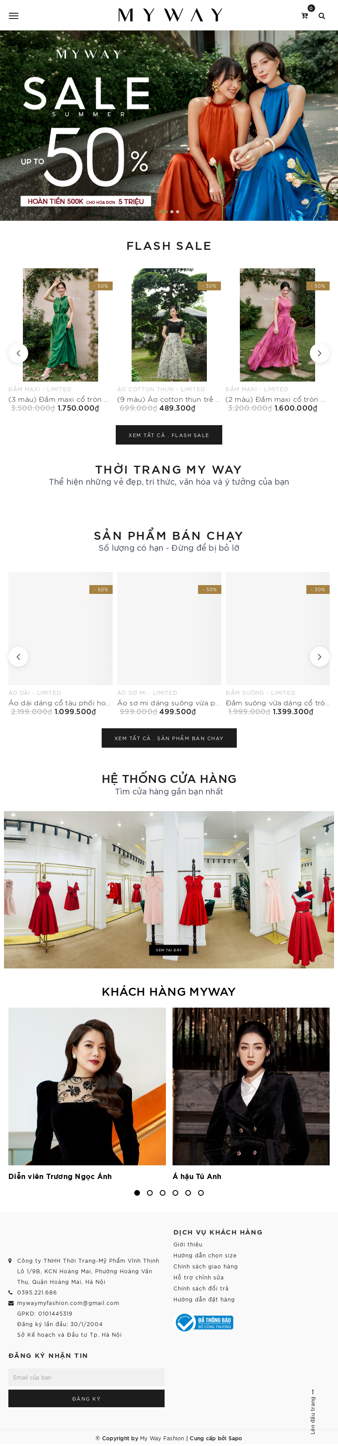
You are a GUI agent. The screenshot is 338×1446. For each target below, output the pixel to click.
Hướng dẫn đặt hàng (204, 1299)
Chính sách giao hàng (205, 1266)
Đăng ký (86, 1398)
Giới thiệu (187, 1244)
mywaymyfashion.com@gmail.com (68, 1302)
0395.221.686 (37, 1292)
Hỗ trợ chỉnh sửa (198, 1277)
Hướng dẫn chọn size (205, 1255)
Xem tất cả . (169, 435)
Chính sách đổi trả (201, 1288)
